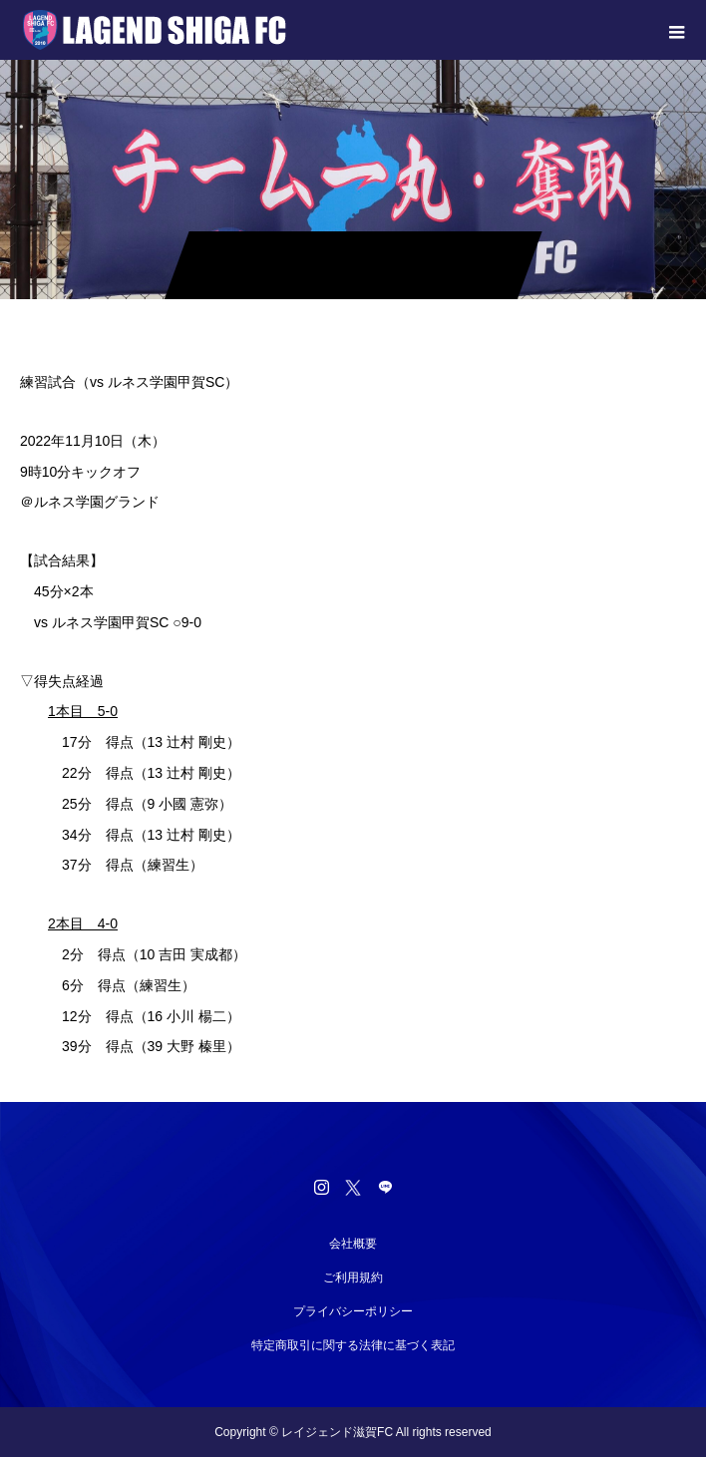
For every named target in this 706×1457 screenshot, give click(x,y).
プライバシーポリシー (353, 1311)
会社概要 (353, 1244)
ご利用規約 (353, 1277)
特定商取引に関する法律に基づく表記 (353, 1345)
